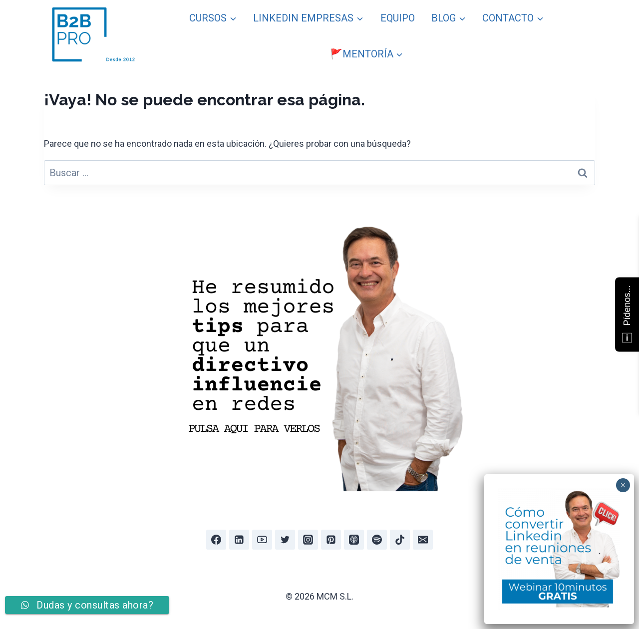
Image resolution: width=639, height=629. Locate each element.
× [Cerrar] (623, 485)
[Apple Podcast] (354, 540)
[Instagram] (308, 540)
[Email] (423, 540)
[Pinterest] (331, 540)
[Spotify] (377, 540)
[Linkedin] (239, 540)
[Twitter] (285, 540)
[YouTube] (262, 540)
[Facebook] (216, 540)
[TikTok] (400, 540)
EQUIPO (397, 18)
